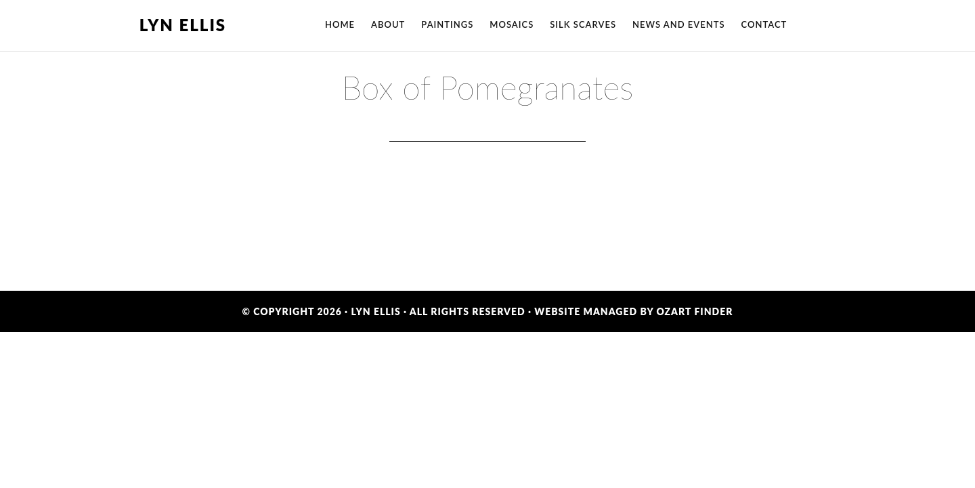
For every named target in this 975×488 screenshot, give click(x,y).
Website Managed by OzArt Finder (633, 311)
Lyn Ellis (182, 25)
